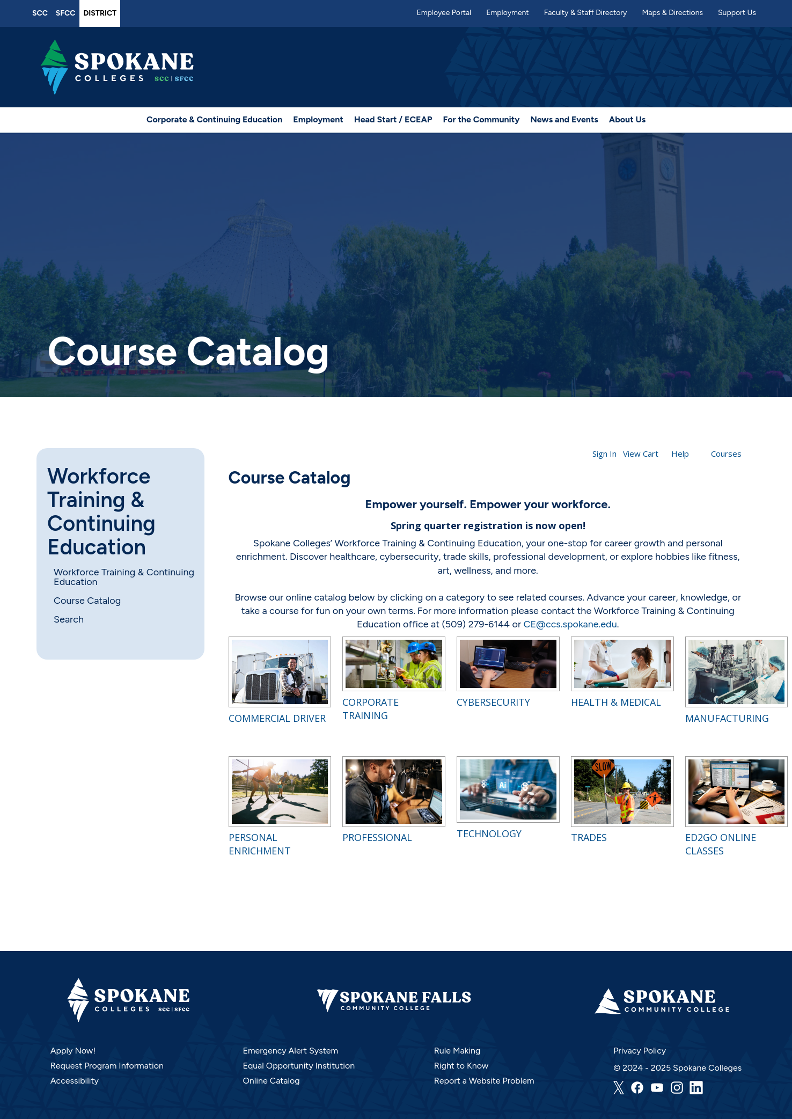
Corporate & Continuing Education (214, 119)
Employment (507, 12)
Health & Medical (616, 702)
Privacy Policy (639, 1050)
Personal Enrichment (260, 844)
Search (69, 619)
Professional (377, 837)
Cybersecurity (493, 702)
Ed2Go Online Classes (720, 844)
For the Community (481, 119)
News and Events (564, 119)
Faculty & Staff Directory (585, 12)
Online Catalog (271, 1081)
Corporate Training (370, 709)
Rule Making (457, 1050)
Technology (489, 833)
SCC (40, 13)
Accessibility (74, 1081)
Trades (589, 837)
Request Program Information (107, 1066)
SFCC (66, 13)
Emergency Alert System (290, 1050)
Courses (726, 453)
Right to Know (461, 1066)
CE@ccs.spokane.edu (570, 624)
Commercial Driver (277, 718)
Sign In (604, 453)
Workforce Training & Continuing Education (101, 511)
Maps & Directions (672, 12)
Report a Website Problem (484, 1081)
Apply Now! (73, 1050)
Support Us (737, 12)
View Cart (640, 453)
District (99, 13)
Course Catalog (87, 600)
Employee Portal (443, 12)
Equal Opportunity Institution (299, 1066)
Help (680, 453)
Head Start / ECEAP (393, 119)
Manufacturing (727, 718)
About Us (627, 119)
